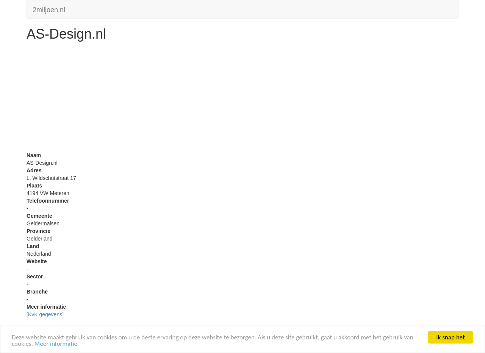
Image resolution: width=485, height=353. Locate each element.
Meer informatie (55, 344)
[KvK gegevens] (45, 314)
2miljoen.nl (49, 9)
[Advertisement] (242, 98)
